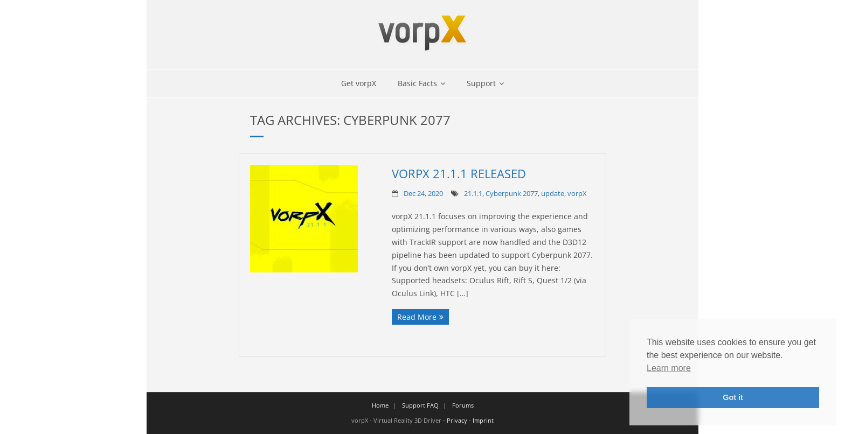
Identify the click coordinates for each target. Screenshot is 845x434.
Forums (463, 405)
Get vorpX (358, 83)
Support (481, 83)
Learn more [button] (669, 368)
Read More (417, 317)
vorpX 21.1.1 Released (459, 173)
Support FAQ (420, 405)
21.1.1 (473, 193)
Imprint (483, 420)
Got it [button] (733, 397)
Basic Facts (417, 83)
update (552, 193)
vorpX (577, 193)
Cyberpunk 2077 (512, 193)
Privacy (457, 420)
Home (380, 405)
